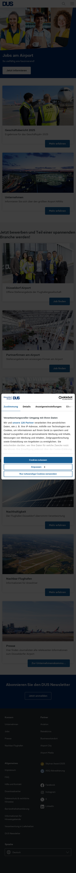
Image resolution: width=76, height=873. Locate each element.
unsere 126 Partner (23, 422)
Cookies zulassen (38, 460)
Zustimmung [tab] (11, 406)
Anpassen (38, 466)
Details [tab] (27, 406)
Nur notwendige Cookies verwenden (38, 473)
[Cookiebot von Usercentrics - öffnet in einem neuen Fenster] (58, 398)
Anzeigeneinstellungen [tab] (48, 406)
